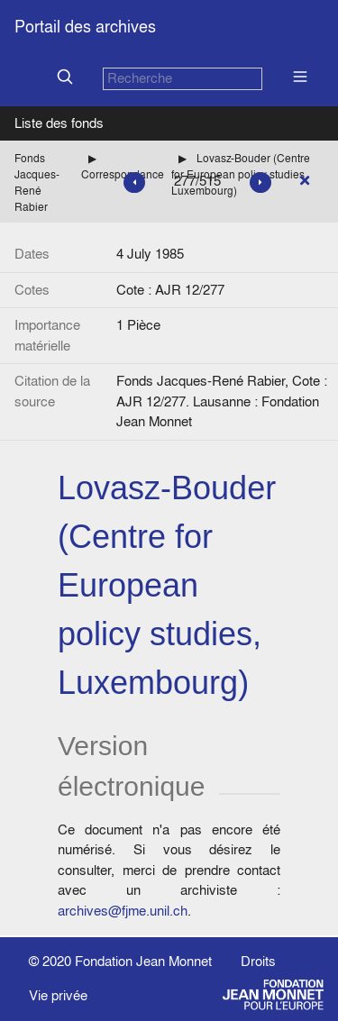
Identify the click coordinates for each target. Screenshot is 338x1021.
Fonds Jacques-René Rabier (36, 182)
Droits (258, 961)
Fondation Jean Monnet (143, 961)
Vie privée (58, 995)
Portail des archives (85, 26)
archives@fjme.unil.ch (122, 910)
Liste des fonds (59, 123)
